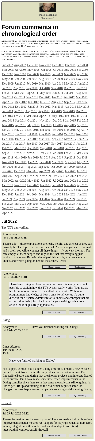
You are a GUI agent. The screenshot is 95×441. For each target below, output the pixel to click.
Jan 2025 (81, 199)
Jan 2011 (81, 88)
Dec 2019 (20, 162)
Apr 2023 (82, 185)
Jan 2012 (57, 97)
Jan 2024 (20, 194)
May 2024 (70, 194)
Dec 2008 (33, 74)
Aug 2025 (82, 203)
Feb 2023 (57, 185)
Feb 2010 (32, 83)
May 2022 (33, 180)
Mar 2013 (57, 106)
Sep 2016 (57, 134)
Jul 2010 (7, 88)
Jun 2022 (46, 180)
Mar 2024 (44, 194)
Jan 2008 (70, 65)
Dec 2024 (69, 199)
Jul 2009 (32, 79)
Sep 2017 (32, 143)
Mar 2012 (81, 97)
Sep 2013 (44, 111)
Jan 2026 (57, 208)
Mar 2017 (44, 139)
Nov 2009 (82, 79)
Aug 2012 (57, 102)
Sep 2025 (7, 208)
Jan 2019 (57, 152)
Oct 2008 (7, 74)
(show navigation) (47, 18)
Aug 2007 (20, 65)
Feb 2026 (69, 208)
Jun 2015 (46, 125)
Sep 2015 (82, 125)
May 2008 (33, 69)
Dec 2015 (33, 129)
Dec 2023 (8, 194)
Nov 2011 (32, 97)
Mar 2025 (20, 203)
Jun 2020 (7, 166)
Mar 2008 (8, 69)
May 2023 (8, 189)
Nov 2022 (20, 185)
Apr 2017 (57, 139)
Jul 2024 (7, 199)
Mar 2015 (8, 125)
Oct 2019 (81, 157)
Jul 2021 (82, 171)
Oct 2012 (81, 102)
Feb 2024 (32, 194)
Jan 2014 (7, 115)
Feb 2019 (69, 152)
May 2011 (45, 92)
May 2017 (70, 139)
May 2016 (8, 134)
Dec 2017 (69, 143)
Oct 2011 (19, 97)
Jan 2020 (33, 162)
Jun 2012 (33, 102)
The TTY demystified (14, 227)
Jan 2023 (45, 185)
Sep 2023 (57, 189)
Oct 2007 (32, 65)
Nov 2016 (82, 134)
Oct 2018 (19, 152)
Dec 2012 (20, 106)
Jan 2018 (81, 143)
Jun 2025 (58, 203)
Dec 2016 (8, 139)
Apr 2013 (70, 106)
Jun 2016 (20, 134)
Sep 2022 (82, 180)
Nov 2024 (57, 199)
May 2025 (46, 203)
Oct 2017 (44, 143)
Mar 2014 (32, 115)
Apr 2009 (82, 74)
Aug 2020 (31, 166)
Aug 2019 (57, 157)
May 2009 (8, 79)
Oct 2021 (32, 176)
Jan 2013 (33, 106)
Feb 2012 (69, 97)
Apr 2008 (20, 69)
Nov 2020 (69, 166)
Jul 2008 (58, 69)
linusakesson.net (47, 15)
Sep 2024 (32, 199)
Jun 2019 (33, 157)
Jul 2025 (70, 203)
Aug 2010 (19, 88)
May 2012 (21, 102)
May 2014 (58, 115)
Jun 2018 (58, 148)
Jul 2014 (82, 115)
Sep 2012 (69, 102)
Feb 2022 (82, 176)
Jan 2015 (70, 120)
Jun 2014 (70, 115)
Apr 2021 (44, 171)
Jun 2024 (82, 194)
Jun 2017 (82, 139)
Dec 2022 (33, 185)
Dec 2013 (81, 111)
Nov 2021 (45, 176)
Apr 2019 (7, 157)
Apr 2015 (20, 125)
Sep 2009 (57, 79)
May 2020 (83, 162)
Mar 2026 (82, 208)
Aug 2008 (70, 69)
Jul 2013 (19, 111)
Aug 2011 (81, 92)
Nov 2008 (20, 74)
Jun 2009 (20, 79)
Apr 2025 (32, 203)
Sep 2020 (44, 166)
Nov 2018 (32, 152)
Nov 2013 (69, 111)
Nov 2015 (20, 129)
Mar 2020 (57, 162)
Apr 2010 (57, 83)
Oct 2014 (32, 120)
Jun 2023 (20, 189)
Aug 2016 (44, 134)
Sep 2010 (32, 88)
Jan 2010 (20, 83)
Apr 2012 (7, 102)
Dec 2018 (45, 152)
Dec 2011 (44, 97)
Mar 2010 (44, 83)
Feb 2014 (19, 115)
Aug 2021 (8, 176)
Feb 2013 (45, 106)
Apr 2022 (20, 180)
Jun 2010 (82, 83)
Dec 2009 (8, 83)
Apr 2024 (57, 194)
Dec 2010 (69, 88)
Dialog (5, 320)
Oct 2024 (44, 199)
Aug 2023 (44, 189)
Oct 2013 (56, 111)
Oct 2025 (19, 208)
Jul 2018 (70, 148)
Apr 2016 (82, 129)
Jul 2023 (32, 189)
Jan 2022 (70, 176)
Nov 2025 (32, 208)
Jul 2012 (45, 102)
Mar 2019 (82, 152)
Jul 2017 (7, 143)
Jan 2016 (45, 129)
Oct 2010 (44, 88)
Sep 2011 (7, 97)
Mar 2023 (70, 185)
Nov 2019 (8, 162)
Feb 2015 (82, 120)
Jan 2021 (7, 171)
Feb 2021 (19, 171)
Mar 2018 (20, 148)
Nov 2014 (45, 120)
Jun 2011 (58, 92)
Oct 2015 (7, 129)
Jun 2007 (7, 65)
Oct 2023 (69, 189)
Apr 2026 (7, 213)
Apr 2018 (32, 148)
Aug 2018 (82, 148)
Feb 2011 (7, 92)
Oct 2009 (69, 79)
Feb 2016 (57, 129)
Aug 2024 (19, 199)
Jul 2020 (19, 166)
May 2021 (58, 171)
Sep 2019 (69, 157)
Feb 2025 (7, 203)
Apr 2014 (44, 115)
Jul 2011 (69, 92)
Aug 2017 (19, 143)
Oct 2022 (7, 185)
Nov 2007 (45, 65)
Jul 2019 (45, 157)
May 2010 (70, 83)
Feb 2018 (7, 148)
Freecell (6, 403)
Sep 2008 (82, 69)
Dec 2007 (58, 65)
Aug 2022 (70, 180)
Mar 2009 (70, 74)
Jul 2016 (32, 134)
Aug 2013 (31, 111)
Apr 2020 (70, 162)
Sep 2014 (20, 120)
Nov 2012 (8, 106)
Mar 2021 (32, 171)
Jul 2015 (58, 125)
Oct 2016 (69, 134)
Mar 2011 (20, 92)
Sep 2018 (7, 152)
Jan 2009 (45, 74)
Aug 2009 (44, 79)
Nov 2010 (57, 88)
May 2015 (33, 125)
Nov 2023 (82, 189)
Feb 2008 (82, 65)
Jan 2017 (20, 139)
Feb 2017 (32, 139)
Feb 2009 (57, 74)
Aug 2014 (8, 120)
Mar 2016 (70, 129)
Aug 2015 (70, 125)
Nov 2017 (57, 143)
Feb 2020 (45, 162)
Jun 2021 (70, 171)
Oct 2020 (56, 166)
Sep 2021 (20, 176)
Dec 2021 (58, 176)
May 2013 (83, 106)
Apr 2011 (32, 92)
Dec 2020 (81, 166)
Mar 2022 (8, 180)
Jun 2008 (46, 69)
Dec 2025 (45, 208)
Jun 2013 (7, 111)
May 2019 (21, 157)
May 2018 (46, 148)
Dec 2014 (58, 120)
